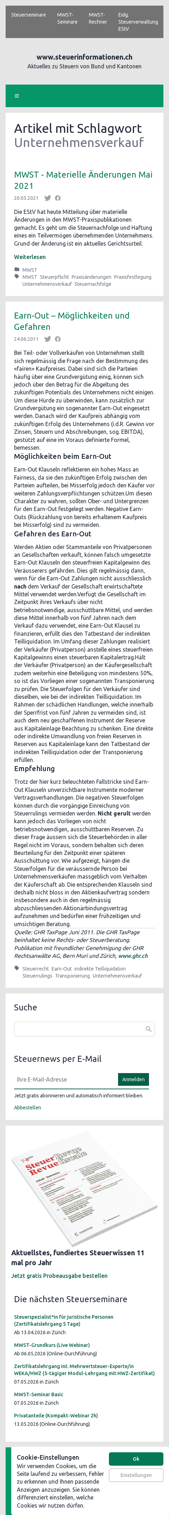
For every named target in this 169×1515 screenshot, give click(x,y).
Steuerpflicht (54, 277)
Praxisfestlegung (132, 277)
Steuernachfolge (92, 284)
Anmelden (133, 1079)
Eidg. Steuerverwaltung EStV (138, 22)
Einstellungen (136, 1475)
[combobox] (84, 1029)
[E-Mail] (64, 1079)
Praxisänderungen (91, 277)
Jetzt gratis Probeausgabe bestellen (59, 1276)
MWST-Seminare (67, 18)
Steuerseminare (28, 15)
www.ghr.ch (133, 956)
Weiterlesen (30, 257)
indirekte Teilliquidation (100, 969)
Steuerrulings (37, 976)
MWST (29, 270)
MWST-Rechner (98, 18)
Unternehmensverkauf (47, 284)
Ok (136, 1459)
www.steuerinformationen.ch (84, 57)
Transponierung (72, 976)
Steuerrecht (35, 969)
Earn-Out (62, 969)
